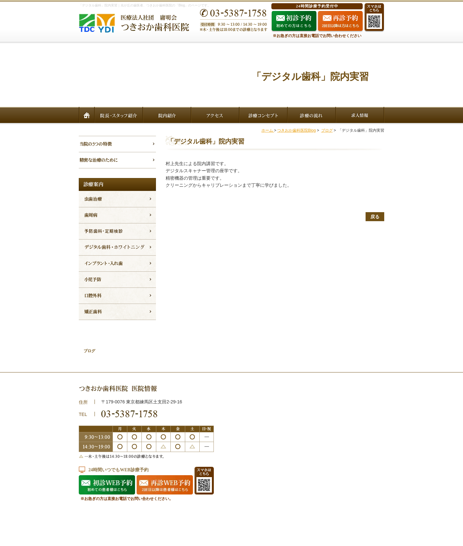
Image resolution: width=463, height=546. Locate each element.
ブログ (327, 130)
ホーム (267, 130)
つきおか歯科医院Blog (296, 130)
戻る (374, 216)
